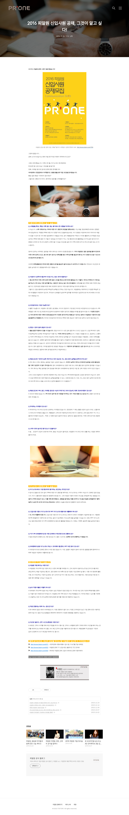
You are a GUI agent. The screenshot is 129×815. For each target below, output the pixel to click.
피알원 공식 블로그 (37, 758)
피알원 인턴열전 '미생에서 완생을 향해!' (41, 712)
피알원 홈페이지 (57, 804)
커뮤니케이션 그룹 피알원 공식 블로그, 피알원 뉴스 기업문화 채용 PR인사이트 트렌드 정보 (57, 761)
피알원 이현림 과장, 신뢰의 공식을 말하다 (42, 705)
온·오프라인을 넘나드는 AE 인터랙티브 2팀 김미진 (44, 710)
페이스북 (68, 804)
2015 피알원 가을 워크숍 (37, 707)
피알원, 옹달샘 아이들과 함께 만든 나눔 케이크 (43, 702)
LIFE (31, 699)
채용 (75, 804)
